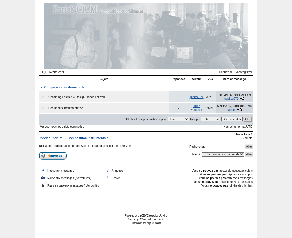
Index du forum (51, 138)
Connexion (226, 72)
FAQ (43, 72)
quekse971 (197, 97)
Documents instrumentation (65, 108)
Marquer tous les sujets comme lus (62, 126)
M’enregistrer (244, 72)
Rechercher (56, 72)
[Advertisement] (146, 199)
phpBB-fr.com (154, 223)
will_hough (153, 219)
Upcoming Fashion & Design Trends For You (76, 97)
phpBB (141, 215)
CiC (141, 219)
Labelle (231, 109)
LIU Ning (162, 215)
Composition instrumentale (64, 87)
